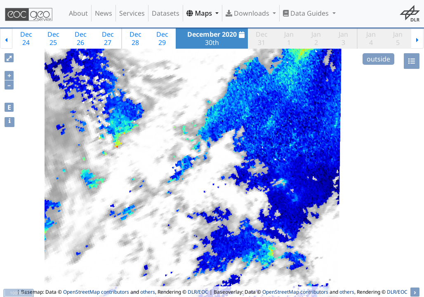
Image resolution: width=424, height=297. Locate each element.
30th (217, 38)
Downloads (248, 13)
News (103, 13)
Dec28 (135, 38)
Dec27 (108, 38)
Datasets (165, 13)
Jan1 (289, 38)
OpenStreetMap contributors (96, 291)
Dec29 (162, 38)
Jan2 (316, 38)
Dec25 (53, 38)
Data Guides (306, 13)
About (78, 13)
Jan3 (343, 38)
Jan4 (371, 38)
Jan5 (398, 38)
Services (132, 13)
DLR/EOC (198, 291)
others (147, 291)
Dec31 (262, 38)
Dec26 (81, 38)
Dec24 (26, 38)
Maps (200, 13)
